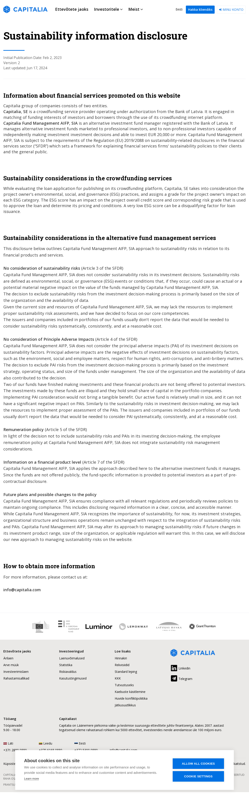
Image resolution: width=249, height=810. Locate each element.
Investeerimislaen (16, 671)
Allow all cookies (198, 763)
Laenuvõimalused (72, 658)
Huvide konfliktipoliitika (131, 698)
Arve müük (11, 665)
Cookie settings (198, 776)
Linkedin (180, 667)
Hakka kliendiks (200, 9)
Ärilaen (8, 658)
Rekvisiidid (122, 665)
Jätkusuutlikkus (125, 705)
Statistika (65, 665)
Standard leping (126, 671)
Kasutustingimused (73, 678)
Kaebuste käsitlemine (130, 692)
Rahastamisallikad (16, 678)
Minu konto (231, 9)
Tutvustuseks (124, 685)
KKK (118, 678)
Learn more (31, 778)
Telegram (181, 678)
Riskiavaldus (68, 671)
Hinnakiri (121, 658)
